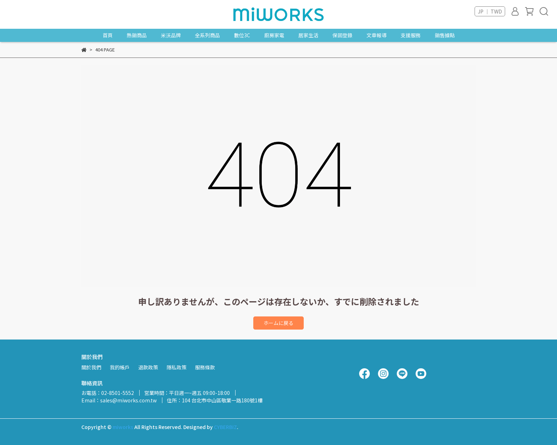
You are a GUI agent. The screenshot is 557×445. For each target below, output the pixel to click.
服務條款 (205, 367)
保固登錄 (342, 35)
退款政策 (148, 367)
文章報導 (376, 35)
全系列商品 (207, 35)
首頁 (108, 35)
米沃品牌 (171, 35)
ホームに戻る (278, 322)
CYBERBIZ (225, 426)
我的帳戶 (120, 367)
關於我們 (91, 367)
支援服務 (411, 35)
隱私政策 (176, 367)
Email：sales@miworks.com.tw (119, 400)
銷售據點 (445, 35)
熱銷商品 (137, 35)
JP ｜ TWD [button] (490, 11)
